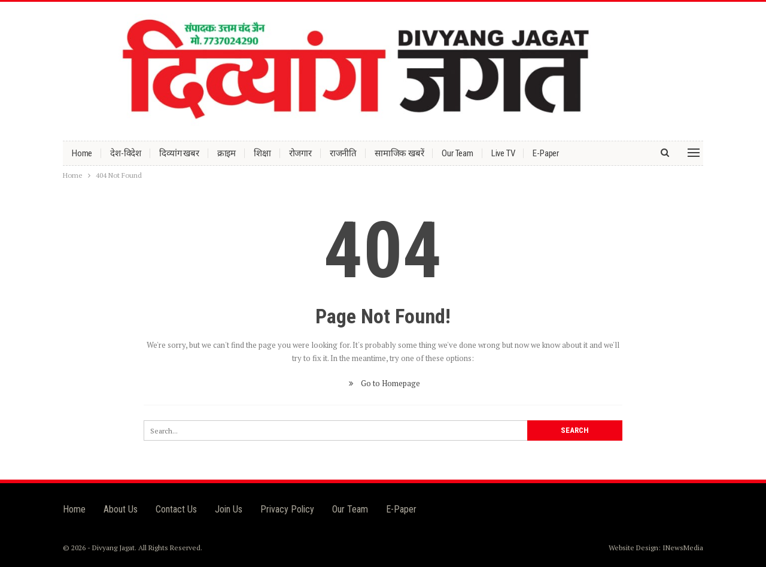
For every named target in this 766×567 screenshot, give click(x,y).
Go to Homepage (383, 383)
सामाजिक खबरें (399, 153)
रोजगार (300, 153)
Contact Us (176, 509)
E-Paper (546, 153)
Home (82, 153)
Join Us (228, 509)
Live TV (503, 153)
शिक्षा (262, 153)
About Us (121, 509)
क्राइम (226, 153)
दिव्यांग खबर (179, 153)
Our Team (457, 153)
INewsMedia (682, 547)
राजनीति (343, 153)
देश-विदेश (125, 153)
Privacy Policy (287, 509)
